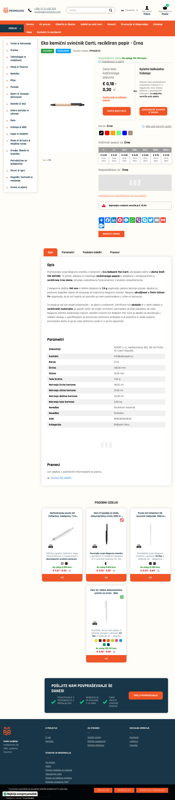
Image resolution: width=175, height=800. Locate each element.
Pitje (13, 80)
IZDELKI (13, 28)
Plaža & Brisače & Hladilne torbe (20, 142)
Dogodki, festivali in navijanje (21, 178)
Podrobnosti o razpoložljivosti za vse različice (122, 195)
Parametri (68, 252)
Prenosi (114, 252)
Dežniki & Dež (18, 104)
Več (62, 577)
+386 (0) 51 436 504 (45, 8)
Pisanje (14, 87)
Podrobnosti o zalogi (113, 61)
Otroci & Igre (17, 170)
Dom (13, 120)
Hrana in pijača (18, 187)
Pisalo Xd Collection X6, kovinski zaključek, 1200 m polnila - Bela (150, 516)
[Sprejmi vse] (103, 790)
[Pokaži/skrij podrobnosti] (152, 790)
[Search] (111, 10)
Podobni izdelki (92, 252)
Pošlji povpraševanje (146, 695)
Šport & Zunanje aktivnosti (19, 95)
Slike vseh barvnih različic (159, 126)
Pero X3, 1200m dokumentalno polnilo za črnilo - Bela (106, 591)
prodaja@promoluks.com (47, 12)
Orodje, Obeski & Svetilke (19, 152)
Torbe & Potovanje (20, 43)
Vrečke (14, 50)
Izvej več (22, 791)
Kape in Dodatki (19, 134)
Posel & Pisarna (19, 67)
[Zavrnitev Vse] (124, 790)
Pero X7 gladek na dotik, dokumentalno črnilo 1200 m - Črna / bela (106, 516)
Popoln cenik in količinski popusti (114, 99)
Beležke (14, 73)
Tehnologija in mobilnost (18, 58)
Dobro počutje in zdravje (19, 112)
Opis (50, 252)
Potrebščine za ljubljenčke (18, 162)
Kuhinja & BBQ (18, 127)
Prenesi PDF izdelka (61, 477)
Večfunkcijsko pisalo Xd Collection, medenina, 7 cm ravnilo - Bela (62, 516)
